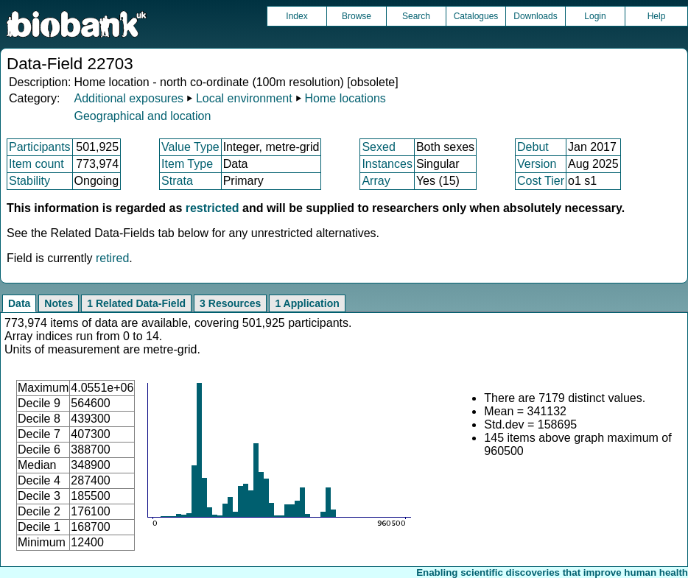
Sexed (378, 147)
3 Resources (230, 303)
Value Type (190, 147)
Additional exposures (128, 98)
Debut (533, 147)
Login (594, 16)
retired (112, 258)
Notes (58, 303)
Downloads (535, 16)
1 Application (307, 303)
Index (296, 16)
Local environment (244, 98)
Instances (387, 164)
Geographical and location (142, 116)
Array (376, 181)
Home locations (345, 98)
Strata (177, 181)
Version (536, 164)
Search (416, 16)
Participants (40, 147)
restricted (212, 208)
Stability (29, 181)
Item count (36, 164)
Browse (356, 16)
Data (19, 303)
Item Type (187, 164)
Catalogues (476, 16)
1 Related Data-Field (136, 303)
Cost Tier (540, 181)
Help (656, 16)
